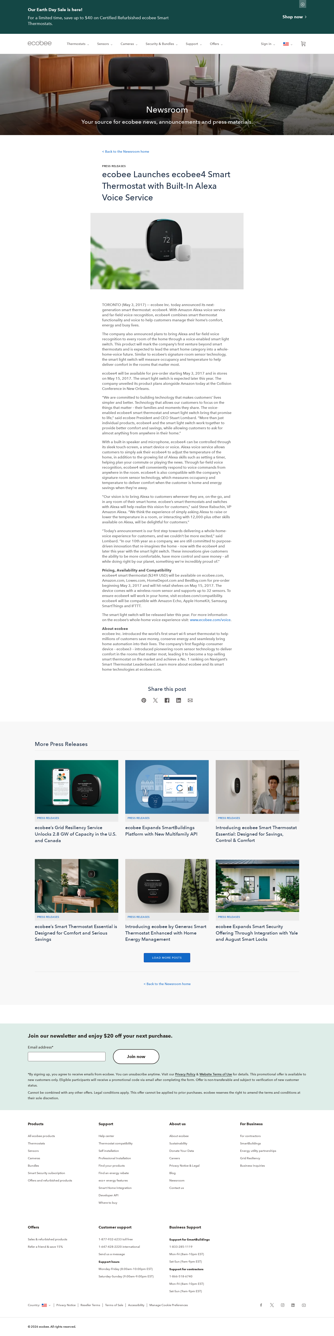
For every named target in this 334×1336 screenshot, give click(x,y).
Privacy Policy (185, 1074)
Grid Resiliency (250, 1158)
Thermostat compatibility (116, 1143)
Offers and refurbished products (50, 1180)
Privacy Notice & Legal (184, 1165)
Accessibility (136, 1305)
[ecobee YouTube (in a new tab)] (302, 1304)
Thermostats (78, 44)
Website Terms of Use (215, 1074)
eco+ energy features (113, 1180)
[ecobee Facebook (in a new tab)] (263, 1304)
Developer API (109, 1195)
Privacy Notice (66, 1305)
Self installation (109, 1151)
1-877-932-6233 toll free (116, 1239)
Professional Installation (115, 1158)
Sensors (105, 44)
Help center (106, 1136)
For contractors (250, 1136)
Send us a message (112, 1254)
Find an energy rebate (114, 1173)
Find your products (112, 1165)
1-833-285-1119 (181, 1246)
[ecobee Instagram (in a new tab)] (282, 1304)
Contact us (176, 1188)
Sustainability (178, 1143)
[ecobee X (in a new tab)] (272, 1304)
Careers (174, 1158)
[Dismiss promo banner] (302, 4)
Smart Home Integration (115, 1188)
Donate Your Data (181, 1151)
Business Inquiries (252, 1165)
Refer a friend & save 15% (45, 1246)
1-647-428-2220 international (119, 1246)
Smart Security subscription (46, 1173)
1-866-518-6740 (181, 1276)
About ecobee (179, 1136)
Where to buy (108, 1202)
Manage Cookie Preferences (168, 1305)
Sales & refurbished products (47, 1239)
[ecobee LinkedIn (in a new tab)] (293, 1304)
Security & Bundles (162, 44)
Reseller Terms (90, 1305)
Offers (216, 44)
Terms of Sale (114, 1305)
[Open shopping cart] (303, 44)
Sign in (268, 44)
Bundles (33, 1165)
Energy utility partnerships (258, 1151)
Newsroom (177, 1180)
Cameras (129, 44)
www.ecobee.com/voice (210, 620)
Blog (172, 1173)
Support (194, 44)
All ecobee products (41, 1136)
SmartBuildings (250, 1143)
